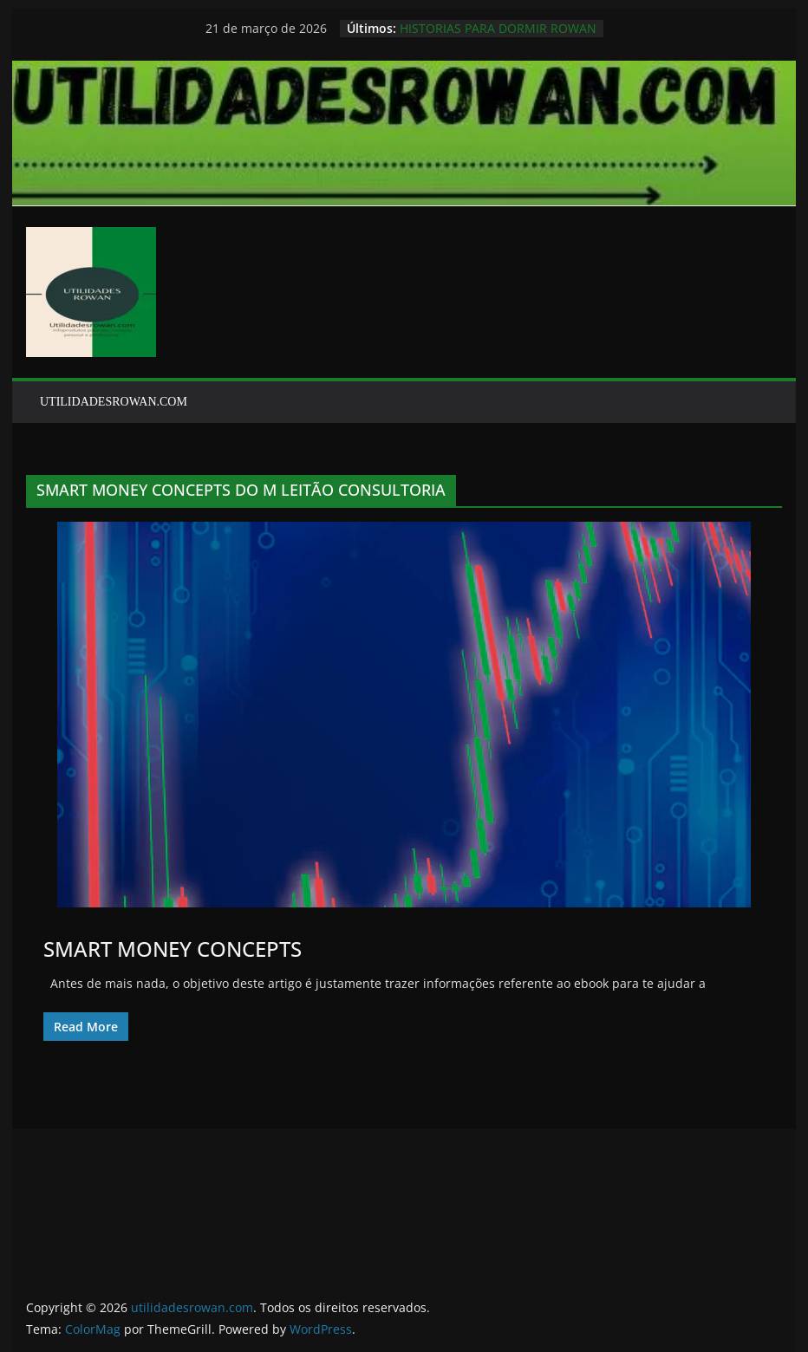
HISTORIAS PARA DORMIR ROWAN (498, 28)
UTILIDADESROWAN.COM (113, 401)
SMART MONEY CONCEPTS (172, 948)
